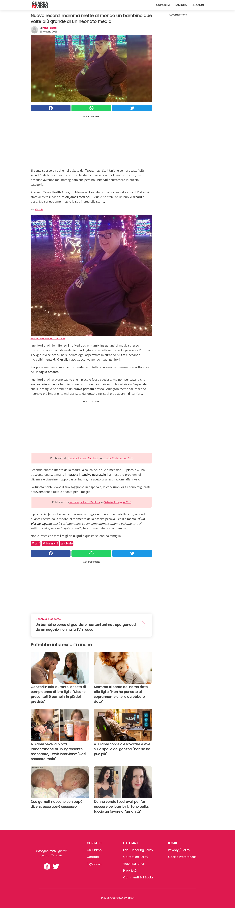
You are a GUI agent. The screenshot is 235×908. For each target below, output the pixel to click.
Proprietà (130, 870)
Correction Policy (135, 857)
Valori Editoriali (134, 864)
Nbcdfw (39, 209)
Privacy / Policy (179, 850)
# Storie (67, 543)
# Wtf (35, 543)
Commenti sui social (138, 877)
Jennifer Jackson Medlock (83, 458)
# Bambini (50, 543)
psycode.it (94, 864)
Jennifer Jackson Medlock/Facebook (48, 338)
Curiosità (163, 5)
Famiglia (181, 5)
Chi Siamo (94, 850)
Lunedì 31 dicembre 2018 (117, 458)
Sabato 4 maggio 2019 (117, 502)
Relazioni (198, 5)
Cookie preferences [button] (182, 857)
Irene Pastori (49, 28)
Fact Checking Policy (138, 850)
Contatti (93, 857)
